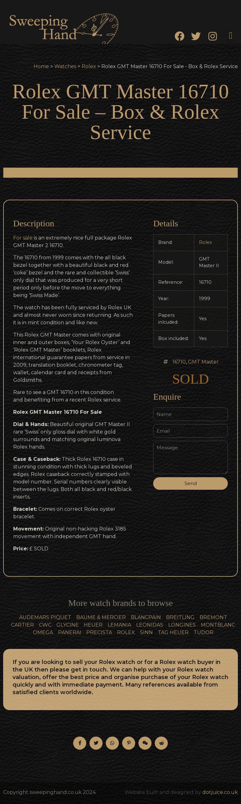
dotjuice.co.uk (220, 792)
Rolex (89, 66)
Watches (65, 66)
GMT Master (203, 362)
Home (41, 66)
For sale (23, 238)
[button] (231, 35)
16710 (179, 362)
